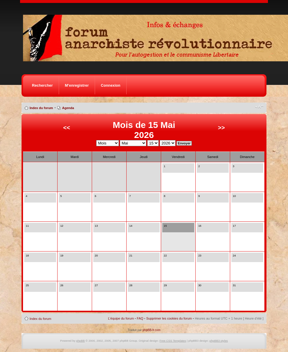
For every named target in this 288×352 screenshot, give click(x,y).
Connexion (110, 85)
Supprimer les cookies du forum (169, 318)
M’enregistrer (77, 85)
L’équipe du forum (121, 318)
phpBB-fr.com (152, 330)
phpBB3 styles (219, 340)
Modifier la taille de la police (259, 106)
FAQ (140, 318)
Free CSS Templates (173, 340)
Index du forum (41, 108)
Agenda (68, 108)
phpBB (80, 340)
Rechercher (42, 85)
